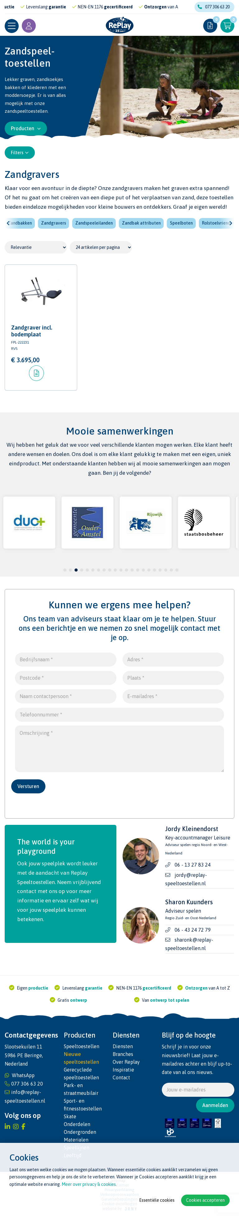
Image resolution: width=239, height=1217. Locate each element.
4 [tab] (81, 570)
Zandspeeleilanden (94, 223)
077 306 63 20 (214, 6)
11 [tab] (120, 570)
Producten (26, 128)
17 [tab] (154, 570)
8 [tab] (104, 570)
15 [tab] (143, 570)
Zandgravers (53, 223)
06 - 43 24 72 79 (193, 930)
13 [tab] (132, 570)
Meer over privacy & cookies (89, 1184)
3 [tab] (76, 570)
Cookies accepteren (205, 1200)
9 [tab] (109, 570)
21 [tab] (176, 570)
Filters (20, 152)
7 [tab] (98, 570)
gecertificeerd (129, 6)
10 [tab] (115, 570)
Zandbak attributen (141, 223)
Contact (121, 1077)
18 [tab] (160, 570)
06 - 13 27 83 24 (193, 865)
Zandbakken (20, 223)
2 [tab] (70, 570)
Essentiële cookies (157, 1200)
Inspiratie (123, 1069)
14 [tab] (137, 570)
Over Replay (126, 1062)
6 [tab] (92, 570)
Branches (123, 1054)
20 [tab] (171, 570)
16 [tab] (148, 570)
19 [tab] (165, 570)
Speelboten (181, 223)
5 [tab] (87, 570)
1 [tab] (64, 570)
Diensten (123, 1046)
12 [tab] (126, 570)
